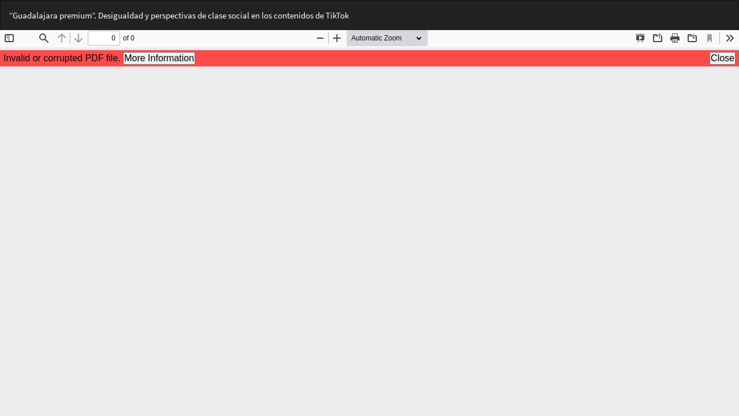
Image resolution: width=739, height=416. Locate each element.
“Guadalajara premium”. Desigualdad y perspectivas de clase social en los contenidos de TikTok (179, 15)
